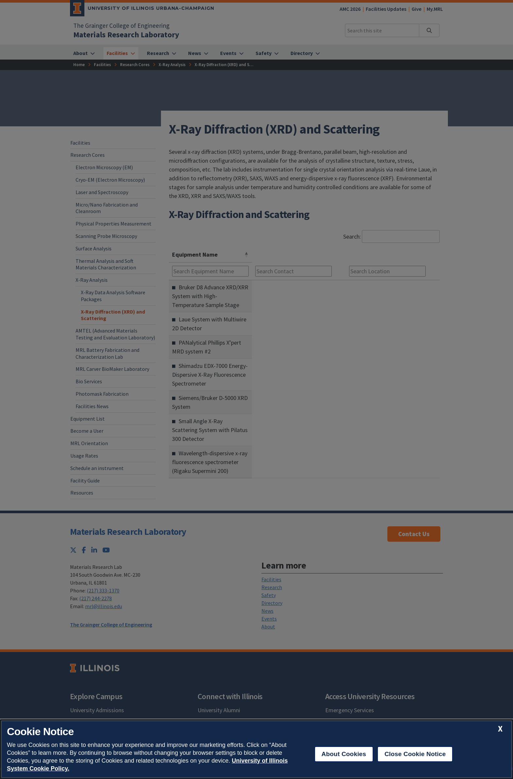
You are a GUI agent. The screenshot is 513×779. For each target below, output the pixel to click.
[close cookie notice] (500, 728)
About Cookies (344, 754)
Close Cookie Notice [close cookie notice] (415, 754)
